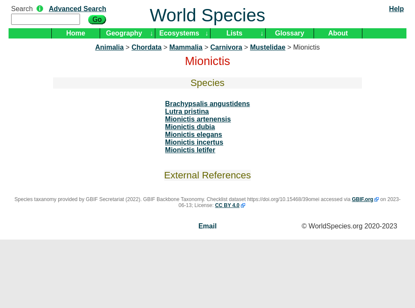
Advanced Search (77, 8)
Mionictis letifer (190, 150)
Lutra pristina (187, 111)
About (338, 33)
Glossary (289, 33)
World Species (207, 15)
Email (208, 226)
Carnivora (226, 47)
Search (22, 8)
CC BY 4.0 (227, 205)
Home (75, 33)
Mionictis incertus (194, 142)
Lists (234, 33)
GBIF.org (362, 199)
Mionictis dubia (190, 126)
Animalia (109, 47)
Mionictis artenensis (198, 119)
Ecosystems (179, 33)
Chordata (146, 47)
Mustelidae (267, 47)
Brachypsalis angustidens (207, 103)
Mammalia (185, 47)
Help (396, 8)
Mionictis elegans (193, 134)
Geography (124, 33)
